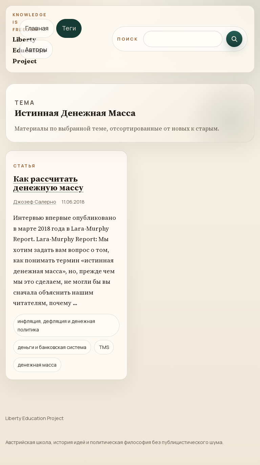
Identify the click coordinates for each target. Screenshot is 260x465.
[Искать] (234, 39)
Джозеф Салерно (34, 201)
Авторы (36, 49)
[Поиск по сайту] (182, 39)
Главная (36, 28)
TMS (104, 347)
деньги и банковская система (52, 347)
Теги (69, 28)
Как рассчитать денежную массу (48, 183)
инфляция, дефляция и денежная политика (56, 325)
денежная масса (37, 365)
